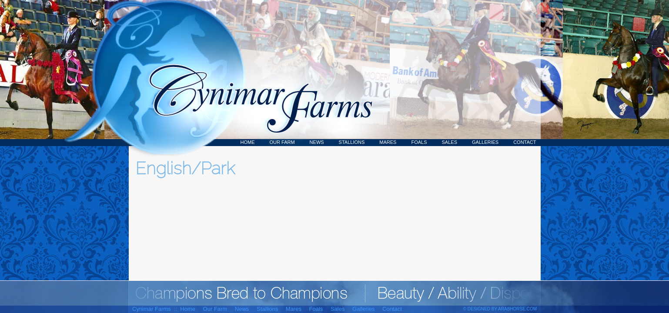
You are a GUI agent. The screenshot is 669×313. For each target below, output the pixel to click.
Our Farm (282, 142)
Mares (387, 142)
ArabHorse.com (517, 308)
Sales (449, 142)
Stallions (352, 142)
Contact (524, 142)
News (317, 142)
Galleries (485, 142)
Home (248, 142)
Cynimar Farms (256, 73)
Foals (419, 142)
